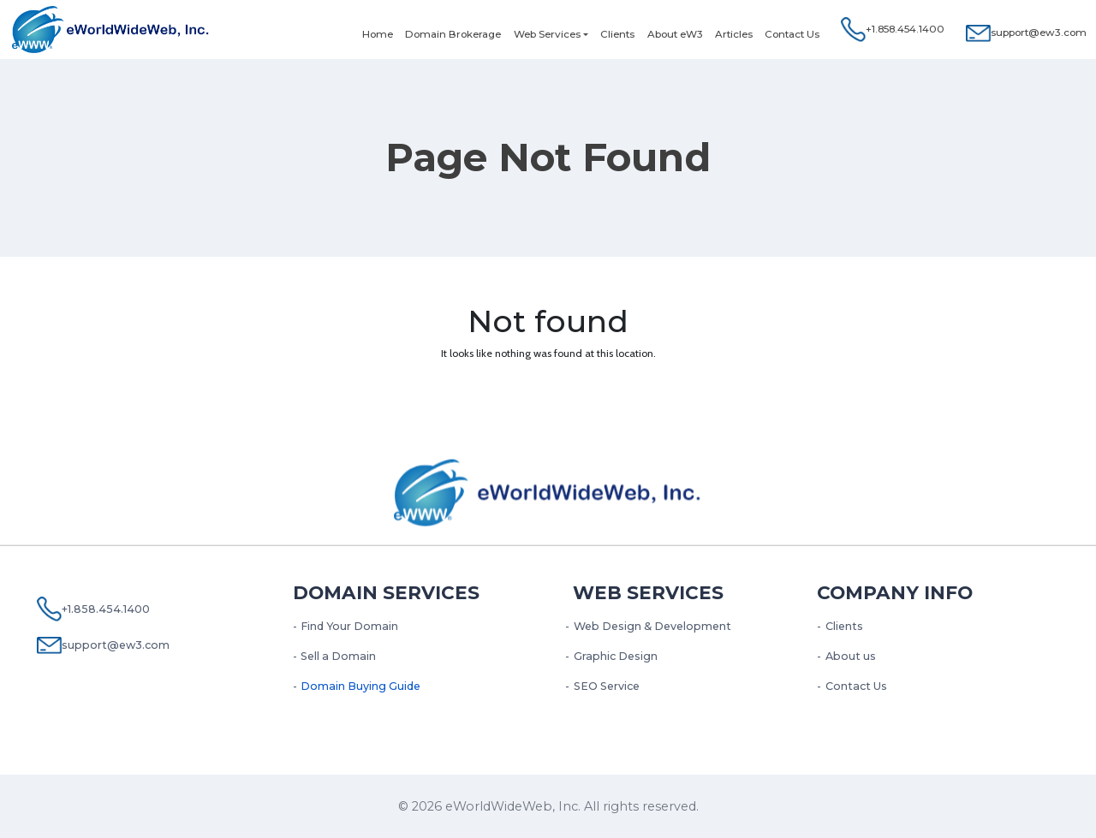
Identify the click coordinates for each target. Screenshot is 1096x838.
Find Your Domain (349, 626)
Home (377, 34)
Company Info (895, 592)
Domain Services (386, 592)
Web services (648, 592)
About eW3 (675, 34)
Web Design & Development (652, 626)
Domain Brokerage (453, 34)
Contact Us (792, 34)
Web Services (547, 34)
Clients (617, 34)
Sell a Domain (338, 656)
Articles (734, 34)
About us (850, 656)
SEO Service (607, 686)
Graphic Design (616, 656)
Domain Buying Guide (360, 686)
